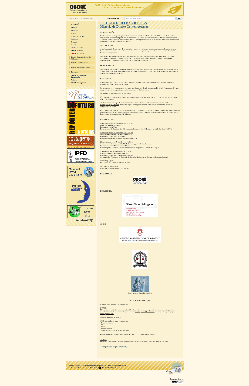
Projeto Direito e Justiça (79, 62)
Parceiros (74, 39)
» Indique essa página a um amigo (114, 347)
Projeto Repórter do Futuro (80, 67)
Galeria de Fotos (77, 48)
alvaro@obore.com (107, 314)
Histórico (74, 30)
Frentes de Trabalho (78, 36)
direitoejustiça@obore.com (144, 312)
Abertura (74, 28)
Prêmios (74, 42)
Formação (74, 72)
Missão (73, 33)
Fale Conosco (76, 45)
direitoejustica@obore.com (109, 105)
